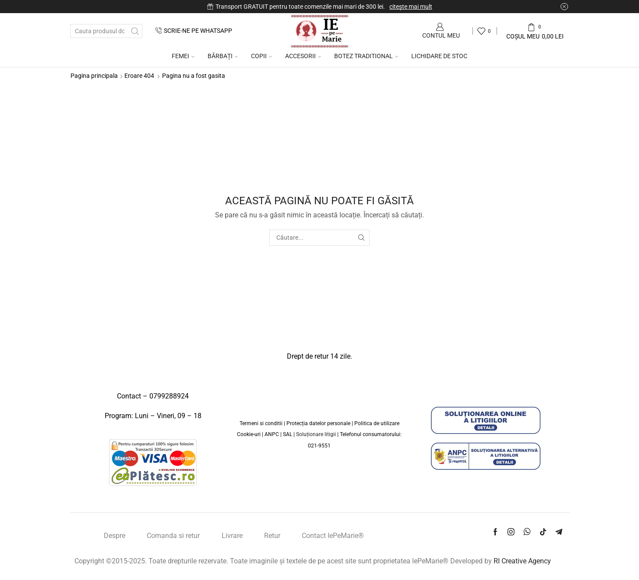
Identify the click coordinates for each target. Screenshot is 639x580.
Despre (114, 535)
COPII (261, 55)
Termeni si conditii (261, 423)
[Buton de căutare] (135, 31)
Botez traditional (366, 55)
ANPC (272, 434)
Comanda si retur (173, 535)
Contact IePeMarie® (333, 535)
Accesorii (303, 55)
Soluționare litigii (316, 434)
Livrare (232, 535)
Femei (183, 55)
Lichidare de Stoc (439, 55)
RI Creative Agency (522, 561)
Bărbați (223, 55)
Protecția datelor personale (318, 423)
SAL (288, 434)
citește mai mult (410, 6)
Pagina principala (94, 76)
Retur (272, 535)
